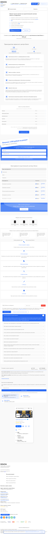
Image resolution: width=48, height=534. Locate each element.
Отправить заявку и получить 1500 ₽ (24, 156)
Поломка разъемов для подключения (8, 191)
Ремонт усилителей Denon (11, 482)
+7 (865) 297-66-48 (14, 3)
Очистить (43, 305)
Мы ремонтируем (12, 9)
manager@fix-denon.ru (5, 500)
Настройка (3, 118)
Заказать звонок (24, 209)
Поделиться (1, 517)
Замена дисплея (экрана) (5, 113)
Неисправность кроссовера (6, 198)
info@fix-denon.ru (4, 497)
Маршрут (18, 426)
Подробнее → (43, 184)
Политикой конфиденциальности (32, 392)
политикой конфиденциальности (28, 158)
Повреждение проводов (6, 187)
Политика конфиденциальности (24, 527)
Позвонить (35, 9)
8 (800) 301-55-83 (4, 494)
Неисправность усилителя (6, 194)
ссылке (5, 471)
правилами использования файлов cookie (32, 531)
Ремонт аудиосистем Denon (11, 478)
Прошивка (3, 110)
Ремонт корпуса (4, 121)
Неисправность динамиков (6, 183)
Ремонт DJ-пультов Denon (10, 480)
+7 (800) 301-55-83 (23, 3)
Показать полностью (5, 378)
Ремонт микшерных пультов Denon (12, 476)
